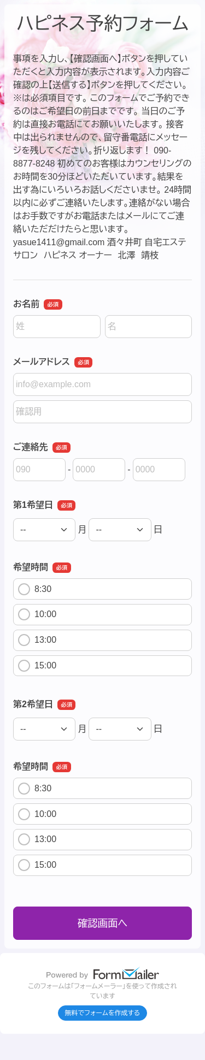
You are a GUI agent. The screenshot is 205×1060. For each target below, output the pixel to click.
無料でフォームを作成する (102, 1013)
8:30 (34, 589)
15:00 (37, 666)
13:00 (37, 640)
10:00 (37, 614)
